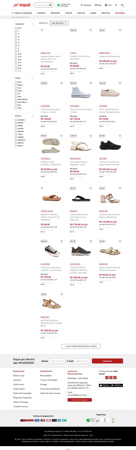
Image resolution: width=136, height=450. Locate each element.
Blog (98, 5)
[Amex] (59, 420)
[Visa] (37, 420)
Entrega (43, 384)
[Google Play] (117, 385)
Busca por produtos (22, 17)
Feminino (41, 13)
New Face (106, 13)
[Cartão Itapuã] (27, 420)
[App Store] (105, 385)
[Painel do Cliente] (116, 5)
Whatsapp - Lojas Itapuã (78, 378)
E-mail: (70, 361)
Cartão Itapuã (19, 389)
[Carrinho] (122, 5)
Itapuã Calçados (21, 5)
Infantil (68, 13)
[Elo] (54, 420)
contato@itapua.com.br (77, 395)
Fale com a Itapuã (79, 400)
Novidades (120, 13)
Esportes (81, 13)
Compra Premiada (20, 402)
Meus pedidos (46, 375)
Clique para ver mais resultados (81, 346)
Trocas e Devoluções (48, 380)
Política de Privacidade (22, 393)
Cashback (86, 5)
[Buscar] (50, 5)
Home (13, 17)
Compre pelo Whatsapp (63, 5)
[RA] (113, 420)
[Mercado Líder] (105, 420)
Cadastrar (108, 361)
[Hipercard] (48, 420)
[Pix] (64, 420)
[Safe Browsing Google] (93, 420)
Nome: (45, 361)
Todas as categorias (21, 13)
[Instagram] (111, 377)
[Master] (42, 420)
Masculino (55, 13)
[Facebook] (107, 377)
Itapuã (93, 13)
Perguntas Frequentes (22, 397)
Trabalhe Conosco (20, 406)
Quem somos (18, 384)
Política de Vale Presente (50, 393)
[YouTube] (114, 377)
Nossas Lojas (18, 375)
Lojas (108, 5)
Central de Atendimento (50, 389)
